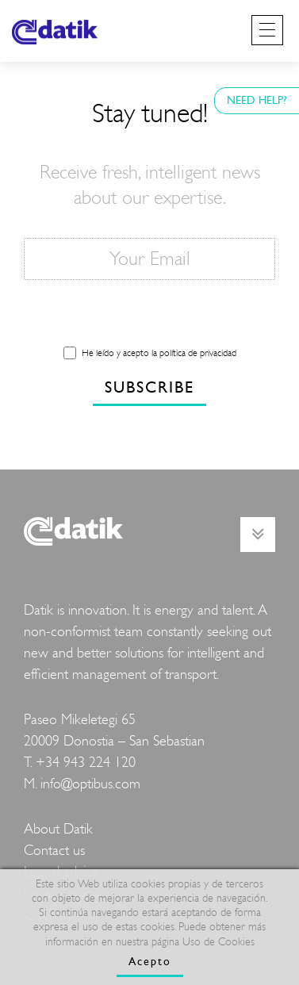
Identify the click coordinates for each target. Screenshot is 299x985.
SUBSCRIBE (149, 387)
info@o (60, 784)
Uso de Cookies (218, 942)
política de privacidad (197, 352)
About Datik (58, 829)
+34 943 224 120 (86, 762)
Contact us (54, 850)
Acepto (149, 961)
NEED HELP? (257, 100)
